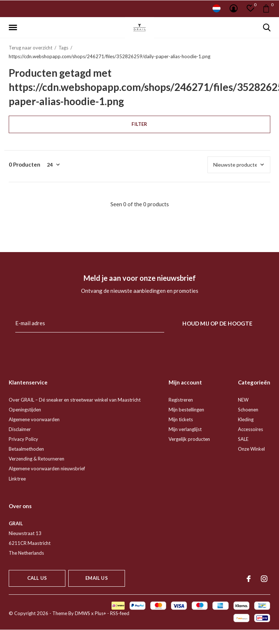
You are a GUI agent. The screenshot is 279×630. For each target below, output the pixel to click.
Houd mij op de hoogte (217, 323)
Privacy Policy (23, 439)
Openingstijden (25, 409)
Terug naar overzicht (30, 48)
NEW (243, 400)
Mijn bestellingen (186, 409)
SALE (243, 439)
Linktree (17, 479)
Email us (96, 578)
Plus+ (100, 613)
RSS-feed (119, 613)
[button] (14, 27)
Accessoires (250, 429)
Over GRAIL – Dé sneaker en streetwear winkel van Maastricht (75, 400)
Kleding (246, 419)
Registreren (181, 400)
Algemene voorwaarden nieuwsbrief (47, 468)
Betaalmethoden (26, 449)
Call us (37, 578)
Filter (139, 124)
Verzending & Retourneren (36, 459)
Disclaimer (20, 429)
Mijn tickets (181, 419)
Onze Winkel (251, 449)
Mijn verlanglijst (185, 429)
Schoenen (248, 409)
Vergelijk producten (189, 439)
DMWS (82, 613)
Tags (63, 48)
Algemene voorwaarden (34, 419)
